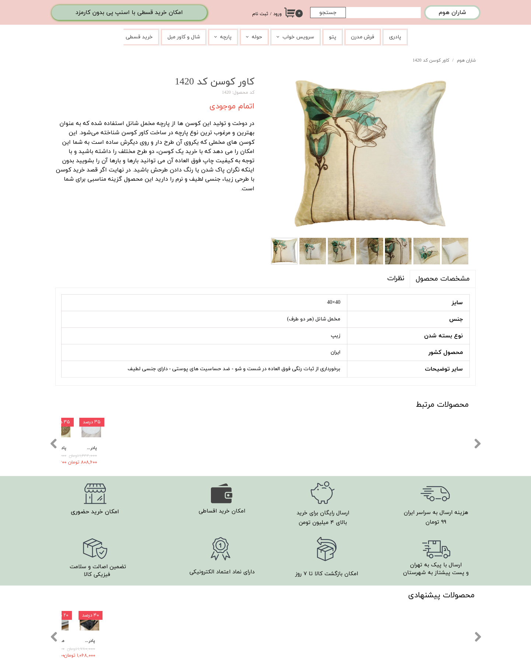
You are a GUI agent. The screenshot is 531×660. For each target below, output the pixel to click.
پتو (332, 37)
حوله (257, 37)
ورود (277, 14)
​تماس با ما (334, 622)
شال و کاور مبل (183, 37)
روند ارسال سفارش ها (322, 589)
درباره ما (337, 633)
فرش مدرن (362, 37)
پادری (395, 37)
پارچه (226, 37)
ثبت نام (260, 14)
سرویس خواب (298, 37)
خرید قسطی (139, 37)
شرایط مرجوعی (331, 611)
